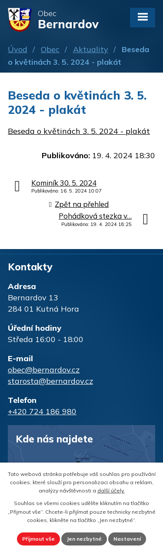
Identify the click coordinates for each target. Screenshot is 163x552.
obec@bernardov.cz (44, 370)
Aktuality (90, 49)
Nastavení (127, 538)
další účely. (111, 490)
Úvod (17, 49)
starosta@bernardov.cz (50, 381)
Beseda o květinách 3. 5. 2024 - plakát (79, 131)
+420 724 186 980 (42, 411)
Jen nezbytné (84, 538)
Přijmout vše (38, 538)
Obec (50, 49)
